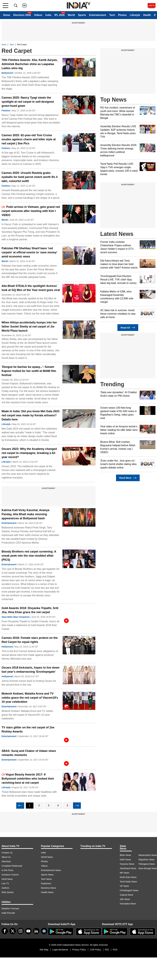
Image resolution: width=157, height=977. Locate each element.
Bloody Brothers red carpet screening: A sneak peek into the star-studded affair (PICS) (29, 555)
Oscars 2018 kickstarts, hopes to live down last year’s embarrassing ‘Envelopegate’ (30, 669)
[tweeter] (12, 931)
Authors (5, 888)
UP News (124, 886)
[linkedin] (36, 931)
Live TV (5, 883)
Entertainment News (51, 870)
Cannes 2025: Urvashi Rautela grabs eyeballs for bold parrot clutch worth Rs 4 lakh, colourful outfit (30, 177)
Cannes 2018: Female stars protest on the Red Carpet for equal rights (30, 640)
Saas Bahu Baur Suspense (15, 617)
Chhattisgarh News (129, 890)
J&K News (125, 899)
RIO (107, 949)
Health (147, 15)
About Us (6, 857)
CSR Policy (95, 949)
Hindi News (7, 879)
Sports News (47, 874)
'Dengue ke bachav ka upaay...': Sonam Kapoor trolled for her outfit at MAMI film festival (29, 371)
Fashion (6, 110)
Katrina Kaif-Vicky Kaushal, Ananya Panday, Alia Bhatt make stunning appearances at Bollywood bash (25, 514)
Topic (11, 44)
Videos (38, 15)
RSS (115, 949)
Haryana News (127, 864)
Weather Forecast (10, 908)
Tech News (46, 879)
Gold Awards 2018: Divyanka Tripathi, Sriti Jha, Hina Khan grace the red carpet (30, 610)
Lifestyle (135, 15)
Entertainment (97, 15)
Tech (112, 15)
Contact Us (7, 852)
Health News (47, 892)
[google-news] (44, 931)
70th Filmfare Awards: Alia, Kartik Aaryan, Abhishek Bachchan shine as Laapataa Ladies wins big (30, 64)
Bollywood (7, 73)
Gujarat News (126, 895)
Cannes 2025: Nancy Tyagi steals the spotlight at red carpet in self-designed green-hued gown (28, 101)
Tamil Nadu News (128, 881)
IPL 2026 (59, 15)
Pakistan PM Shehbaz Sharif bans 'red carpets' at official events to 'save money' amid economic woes (29, 252)
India (48, 15)
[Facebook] (5, 931)
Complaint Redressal (12, 866)
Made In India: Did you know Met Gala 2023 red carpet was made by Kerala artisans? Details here (30, 415)
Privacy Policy (79, 949)
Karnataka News (128, 903)
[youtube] (28, 931)
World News (47, 857)
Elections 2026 (22, 15)
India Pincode (8, 913)
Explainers (46, 883)
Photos (122, 15)
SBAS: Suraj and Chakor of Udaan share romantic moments (29, 753)
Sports (82, 15)
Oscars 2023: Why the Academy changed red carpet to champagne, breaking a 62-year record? (29, 453)
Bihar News (125, 855)
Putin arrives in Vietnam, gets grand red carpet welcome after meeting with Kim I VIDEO (31, 211)
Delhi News (125, 859)
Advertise (6, 861)
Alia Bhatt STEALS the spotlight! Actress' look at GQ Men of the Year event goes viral (31, 288)
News (4, 44)
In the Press (7, 870)
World (71, 15)
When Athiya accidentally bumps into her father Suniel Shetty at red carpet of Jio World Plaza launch (29, 326)
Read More (127, 478)
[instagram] (20, 931)
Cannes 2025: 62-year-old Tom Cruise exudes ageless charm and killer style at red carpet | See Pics (29, 139)
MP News (124, 873)
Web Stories (8, 892)
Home (6, 15)
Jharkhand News (128, 868)
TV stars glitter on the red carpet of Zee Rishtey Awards (28, 729)
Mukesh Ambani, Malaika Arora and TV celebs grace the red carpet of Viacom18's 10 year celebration (30, 697)
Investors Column (10, 874)
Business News (48, 888)
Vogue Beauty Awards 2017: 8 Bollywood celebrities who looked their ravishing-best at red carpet (28, 778)
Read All (128, 327)
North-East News (128, 877)
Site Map (44, 949)
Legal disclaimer (60, 949)
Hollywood (7, 646)
